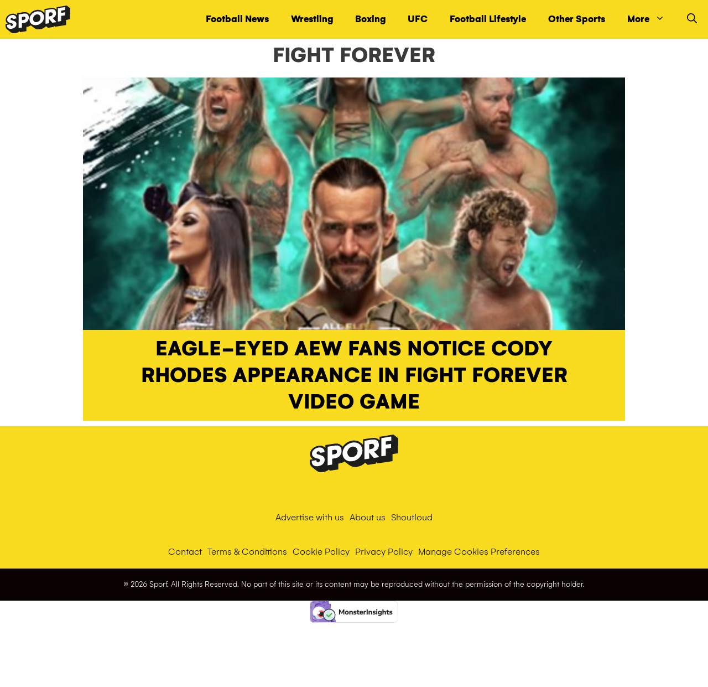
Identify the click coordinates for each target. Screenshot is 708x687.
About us (368, 517)
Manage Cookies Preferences (479, 551)
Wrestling (312, 19)
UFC (418, 19)
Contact (185, 551)
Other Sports (576, 19)
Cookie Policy (321, 551)
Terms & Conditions (247, 551)
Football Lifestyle (488, 19)
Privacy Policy (384, 551)
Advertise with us (309, 517)
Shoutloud (412, 517)
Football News (237, 19)
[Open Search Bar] (692, 19)
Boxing (370, 19)
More (651, 19)
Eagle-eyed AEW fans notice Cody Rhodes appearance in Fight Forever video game (354, 375)
